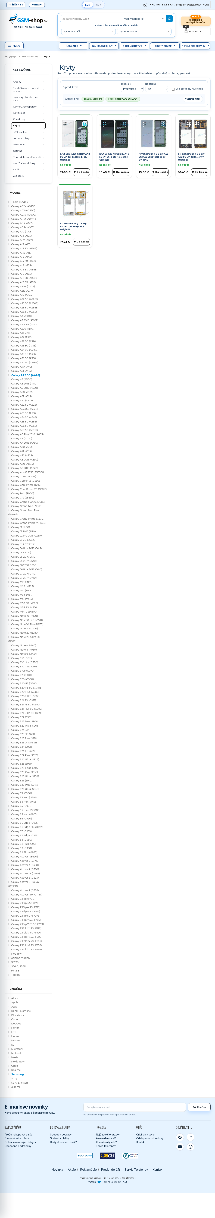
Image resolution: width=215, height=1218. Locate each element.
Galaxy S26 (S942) (21, 780)
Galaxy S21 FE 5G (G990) (25, 704)
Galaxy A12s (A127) (22, 239)
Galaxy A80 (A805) (22, 463)
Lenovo (15, 1040)
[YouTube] (180, 1147)
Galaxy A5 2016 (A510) (24, 383)
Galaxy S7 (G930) (21, 831)
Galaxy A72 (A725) (22, 455)
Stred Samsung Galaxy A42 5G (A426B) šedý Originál (73, 226)
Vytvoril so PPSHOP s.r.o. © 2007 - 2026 (107, 1182)
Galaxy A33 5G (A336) (23, 345)
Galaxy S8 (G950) (21, 839)
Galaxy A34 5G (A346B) (24, 349)
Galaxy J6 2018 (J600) (24, 565)
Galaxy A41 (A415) (21, 370)
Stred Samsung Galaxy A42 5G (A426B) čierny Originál (191, 157)
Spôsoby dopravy (60, 1134)
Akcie (72, 1169)
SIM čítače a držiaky (24, 163)
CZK (98, 4)
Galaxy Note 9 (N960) (23, 653)
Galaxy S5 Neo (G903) (24, 814)
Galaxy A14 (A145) (21, 256)
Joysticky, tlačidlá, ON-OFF (25, 99)
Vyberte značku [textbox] (73, 31)
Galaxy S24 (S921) (21, 746)
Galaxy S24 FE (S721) (23, 750)
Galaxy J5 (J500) (21, 552)
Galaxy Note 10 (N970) (24, 615)
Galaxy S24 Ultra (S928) (25, 759)
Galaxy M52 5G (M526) (24, 603)
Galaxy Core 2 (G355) (23, 476)
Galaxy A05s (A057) (22, 227)
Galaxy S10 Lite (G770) (24, 662)
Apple (14, 1002)
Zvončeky (18, 175)
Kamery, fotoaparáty (24, 106)
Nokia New (17, 1061)
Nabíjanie (72, 46)
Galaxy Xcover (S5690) (24, 856)
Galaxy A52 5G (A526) (24, 404)
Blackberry (17, 1015)
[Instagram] (190, 1137)
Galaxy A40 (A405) (22, 366)
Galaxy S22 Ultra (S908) (25, 725)
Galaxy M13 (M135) (21, 581)
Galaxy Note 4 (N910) (23, 645)
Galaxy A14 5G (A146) (23, 261)
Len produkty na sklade (187, 89)
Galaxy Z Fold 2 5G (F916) (26, 928)
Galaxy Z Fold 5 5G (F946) (26, 940)
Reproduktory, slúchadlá (27, 157)
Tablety (15, 974)
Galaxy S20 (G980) (22, 679)
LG (12, 1044)
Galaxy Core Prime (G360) (26, 484)
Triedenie (126, 84)
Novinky (57, 1169)
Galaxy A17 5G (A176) (23, 282)
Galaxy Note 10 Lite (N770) (27, 620)
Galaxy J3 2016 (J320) (23, 539)
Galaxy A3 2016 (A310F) (24, 320)
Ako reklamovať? (106, 1138)
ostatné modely (20, 957)
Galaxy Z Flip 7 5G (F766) (25, 919)
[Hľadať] (169, 18)
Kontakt (37, 4)
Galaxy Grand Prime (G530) (27, 518)
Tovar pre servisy (193, 46)
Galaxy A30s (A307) (22, 328)
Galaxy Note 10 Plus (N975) (27, 624)
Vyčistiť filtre (193, 98)
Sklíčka (17, 169)
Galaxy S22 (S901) (21, 717)
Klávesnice (19, 112)
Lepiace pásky (21, 138)
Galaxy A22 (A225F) (22, 294)
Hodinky (16, 953)
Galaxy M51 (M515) (22, 598)
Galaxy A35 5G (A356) (23, 353)
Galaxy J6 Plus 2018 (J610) (26, 569)
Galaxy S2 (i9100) (21, 674)
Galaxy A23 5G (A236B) (24, 303)
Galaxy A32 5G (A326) (23, 341)
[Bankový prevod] (130, 1155)
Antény (17, 81)
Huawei (15, 1036)
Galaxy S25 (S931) (21, 763)
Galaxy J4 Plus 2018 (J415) (26, 548)
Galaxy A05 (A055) (22, 223)
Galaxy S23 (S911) (21, 729)
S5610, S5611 (18, 966)
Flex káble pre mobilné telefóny (26, 90)
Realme (16, 1069)
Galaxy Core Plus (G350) (25, 480)
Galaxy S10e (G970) (22, 670)
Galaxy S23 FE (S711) (23, 734)
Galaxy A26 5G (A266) (24, 311)
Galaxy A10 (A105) (21, 231)
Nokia (14, 1057)
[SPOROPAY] (84, 1155)
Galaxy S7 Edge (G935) (24, 835)
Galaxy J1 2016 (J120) (23, 531)
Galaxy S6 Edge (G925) (24, 822)
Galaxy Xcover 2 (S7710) (25, 860)
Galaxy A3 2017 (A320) (24, 324)
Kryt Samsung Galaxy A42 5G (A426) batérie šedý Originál (154, 157)
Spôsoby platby (59, 1138)
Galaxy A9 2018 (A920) (24, 467)
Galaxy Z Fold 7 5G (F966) (26, 949)
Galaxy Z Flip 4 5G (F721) (25, 907)
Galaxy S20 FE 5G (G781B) (26, 687)
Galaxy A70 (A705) (22, 446)
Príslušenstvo (132, 46)
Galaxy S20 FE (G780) (24, 683)
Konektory (19, 119)
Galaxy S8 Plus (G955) (24, 843)
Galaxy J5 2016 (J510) (23, 556)
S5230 (15, 962)
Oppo (14, 1065)
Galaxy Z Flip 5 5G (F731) (25, 911)
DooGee (16, 1023)
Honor (15, 1027)
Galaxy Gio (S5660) (22, 497)
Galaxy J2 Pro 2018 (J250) (26, 535)
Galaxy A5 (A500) (21, 379)
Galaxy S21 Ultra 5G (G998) (27, 712)
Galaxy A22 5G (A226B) (24, 299)
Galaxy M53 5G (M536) (24, 607)
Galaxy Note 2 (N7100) (24, 628)
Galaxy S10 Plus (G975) (24, 666)
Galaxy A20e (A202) (23, 286)
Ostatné (17, 150)
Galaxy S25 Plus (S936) (24, 772)
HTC (13, 1031)
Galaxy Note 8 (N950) (24, 649)
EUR (87, 4)
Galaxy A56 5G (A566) (24, 425)
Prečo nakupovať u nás (18, 1134)
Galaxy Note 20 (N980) (24, 632)
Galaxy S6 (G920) (21, 818)
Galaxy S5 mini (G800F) (25, 810)
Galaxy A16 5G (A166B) (24, 277)
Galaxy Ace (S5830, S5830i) (27, 472)
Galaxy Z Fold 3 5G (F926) (26, 932)
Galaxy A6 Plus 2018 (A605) (27, 434)
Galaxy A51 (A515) (21, 396)
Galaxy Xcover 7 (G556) (25, 890)
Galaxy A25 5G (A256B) (24, 307)
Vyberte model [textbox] (129, 31)
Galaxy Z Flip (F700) (23, 898)
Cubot (15, 1019)
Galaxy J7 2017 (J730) (23, 577)
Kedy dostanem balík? (63, 1142)
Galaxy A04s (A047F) (23, 218)
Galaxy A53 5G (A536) (23, 413)
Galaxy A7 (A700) (21, 438)
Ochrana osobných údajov (20, 1142)
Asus (14, 1006)
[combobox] (144, 18)
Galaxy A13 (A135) (21, 244)
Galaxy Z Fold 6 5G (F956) (26, 945)
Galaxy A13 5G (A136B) (24, 248)
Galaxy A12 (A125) (21, 235)
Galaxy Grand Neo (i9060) (26, 505)
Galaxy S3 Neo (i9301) (23, 797)
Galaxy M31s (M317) (22, 594)
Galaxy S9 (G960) (21, 848)
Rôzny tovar (163, 46)
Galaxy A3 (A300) (21, 315)
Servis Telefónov (136, 1169)
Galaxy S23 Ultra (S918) (24, 742)
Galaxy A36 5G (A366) (23, 358)
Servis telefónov (106, 1146)
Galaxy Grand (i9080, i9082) (28, 501)
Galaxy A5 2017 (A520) (24, 387)
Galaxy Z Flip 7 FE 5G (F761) (27, 924)
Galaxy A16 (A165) (21, 273)
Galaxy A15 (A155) (21, 265)
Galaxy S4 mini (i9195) (24, 801)
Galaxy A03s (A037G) (23, 214)
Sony (14, 1078)
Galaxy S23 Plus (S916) (24, 738)
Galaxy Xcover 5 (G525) (25, 877)
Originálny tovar (145, 1134)
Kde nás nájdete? (106, 1142)
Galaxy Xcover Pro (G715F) (26, 894)
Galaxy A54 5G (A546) (24, 417)
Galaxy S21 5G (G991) (23, 700)
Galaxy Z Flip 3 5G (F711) (25, 902)
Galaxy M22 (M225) (22, 586)
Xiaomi (15, 1086)
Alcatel (15, 998)
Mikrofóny (18, 144)
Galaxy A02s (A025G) (23, 206)
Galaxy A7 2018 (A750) (24, 442)
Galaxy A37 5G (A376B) (24, 362)
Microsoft (17, 1048)
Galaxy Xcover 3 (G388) (25, 864)
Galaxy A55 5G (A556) (24, 421)
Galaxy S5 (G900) (21, 805)
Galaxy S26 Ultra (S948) (25, 788)
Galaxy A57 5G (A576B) (24, 429)
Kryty (16, 125)
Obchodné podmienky (18, 1146)
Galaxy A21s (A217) (22, 290)
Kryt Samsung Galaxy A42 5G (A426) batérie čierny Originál (114, 157)
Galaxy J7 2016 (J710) (23, 573)
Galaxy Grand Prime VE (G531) (29, 522)
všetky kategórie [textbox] (134, 18)
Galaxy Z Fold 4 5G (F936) (26, 936)
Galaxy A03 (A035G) (23, 210)
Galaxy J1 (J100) (20, 527)
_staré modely (19, 201)
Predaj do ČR (110, 1169)
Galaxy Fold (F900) (22, 493)
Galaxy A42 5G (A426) (25, 375)
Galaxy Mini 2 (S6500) (24, 611)
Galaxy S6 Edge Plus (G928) (27, 826)
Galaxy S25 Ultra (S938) (25, 776)
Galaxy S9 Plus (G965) (24, 852)
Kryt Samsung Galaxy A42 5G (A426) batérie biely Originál (75, 157)
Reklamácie (88, 1169)
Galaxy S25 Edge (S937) (25, 767)
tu (135, 1178)
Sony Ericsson (19, 1082)
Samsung (17, 1074)
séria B (15, 970)
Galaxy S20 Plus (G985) (25, 691)
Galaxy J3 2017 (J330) (23, 543)
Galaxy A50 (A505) (22, 391)
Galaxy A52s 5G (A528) (24, 408)
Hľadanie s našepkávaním (195, 21)
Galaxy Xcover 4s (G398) (25, 873)
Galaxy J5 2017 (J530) (23, 560)
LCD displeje (20, 132)
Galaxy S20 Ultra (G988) (25, 696)
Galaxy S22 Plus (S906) (24, 721)
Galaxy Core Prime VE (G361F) (28, 489)
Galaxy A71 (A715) (21, 451)
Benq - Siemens (20, 1010)
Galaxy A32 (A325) (21, 337)
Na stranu (150, 84)
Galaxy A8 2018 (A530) (24, 459)
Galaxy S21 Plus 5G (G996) (26, 708)
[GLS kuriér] (107, 1155)
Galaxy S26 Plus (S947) (24, 784)
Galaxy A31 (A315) (21, 332)
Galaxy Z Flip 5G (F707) (25, 915)
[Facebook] (180, 1137)
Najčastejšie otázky (108, 1134)
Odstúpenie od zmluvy (149, 1138)
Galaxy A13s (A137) (21, 252)
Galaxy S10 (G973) (21, 658)
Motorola (16, 1053)
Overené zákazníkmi (17, 1138)
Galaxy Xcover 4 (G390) (25, 869)
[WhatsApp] (190, 1147)
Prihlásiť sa (16, 4)
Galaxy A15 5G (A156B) (24, 269)
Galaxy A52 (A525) (22, 400)
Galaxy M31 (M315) (21, 590)
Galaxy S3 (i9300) (21, 793)
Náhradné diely (102, 46)
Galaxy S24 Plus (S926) (24, 755)
